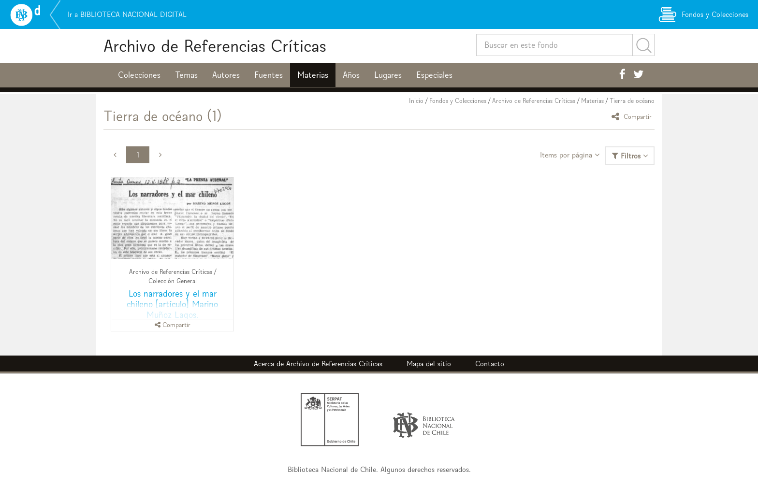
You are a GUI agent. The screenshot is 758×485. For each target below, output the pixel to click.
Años (351, 75)
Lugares (388, 75)
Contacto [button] (489, 363)
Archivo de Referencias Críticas (214, 46)
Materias (312, 75)
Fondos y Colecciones (457, 101)
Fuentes (268, 75)
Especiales (434, 75)
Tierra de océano (632, 101)
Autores (226, 75)
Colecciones (139, 75)
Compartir (633, 116)
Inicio (416, 101)
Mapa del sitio (429, 363)
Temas (186, 75)
